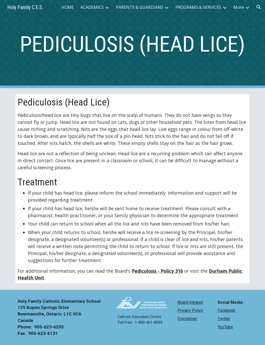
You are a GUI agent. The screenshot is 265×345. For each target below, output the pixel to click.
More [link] (238, 7)
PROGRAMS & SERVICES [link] (198, 7)
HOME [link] (67, 7)
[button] (259, 7)
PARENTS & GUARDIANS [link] (139, 7)
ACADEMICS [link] (92, 7)
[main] (133, 44)
